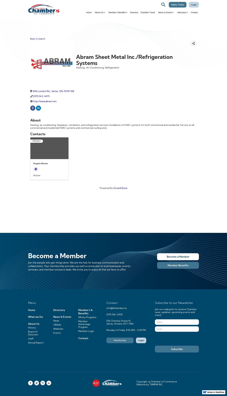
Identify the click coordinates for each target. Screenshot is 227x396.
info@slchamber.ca (116, 308)
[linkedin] (38, 108)
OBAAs (57, 324)
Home (88, 12)
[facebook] (32, 108)
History (32, 327)
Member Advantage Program (84, 324)
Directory (134, 12)
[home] (44, 9)
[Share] (193, 43)
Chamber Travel (148, 12)
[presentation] (177, 339)
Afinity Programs (87, 317)
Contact (194, 12)
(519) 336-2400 (114, 314)
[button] (100, 12)
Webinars (58, 328)
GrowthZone (120, 188)
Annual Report (36, 342)
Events (57, 332)
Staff (30, 338)
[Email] (35, 169)
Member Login (86, 331)
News (56, 320)
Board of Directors (33, 333)
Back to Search (37, 38)
